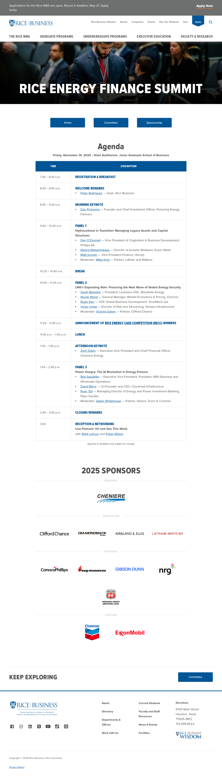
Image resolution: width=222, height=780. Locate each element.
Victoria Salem (106, 311)
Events (151, 22)
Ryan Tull (86, 391)
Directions (182, 703)
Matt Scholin (88, 255)
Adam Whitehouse (108, 401)
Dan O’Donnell (90, 240)
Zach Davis (88, 350)
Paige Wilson (114, 434)
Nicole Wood (89, 297)
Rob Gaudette (89, 376)
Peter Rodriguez (91, 193)
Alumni (123, 22)
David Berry (88, 386)
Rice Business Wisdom (103, 22)
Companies (137, 22)
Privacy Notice (16, 767)
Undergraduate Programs (105, 36)
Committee (111, 123)
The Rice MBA (19, 36)
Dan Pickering (90, 209)
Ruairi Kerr (87, 302)
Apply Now (204, 5)
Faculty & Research (197, 36)
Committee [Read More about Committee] (195, 677)
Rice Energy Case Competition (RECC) (133, 323)
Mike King (103, 259)
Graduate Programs (56, 36)
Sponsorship (154, 123)
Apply (198, 22)
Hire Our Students (169, 22)
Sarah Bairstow (90, 292)
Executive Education (154, 36)
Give (185, 22)
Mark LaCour (90, 434)
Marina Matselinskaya (94, 250)
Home (67, 123)
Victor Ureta (88, 306)
